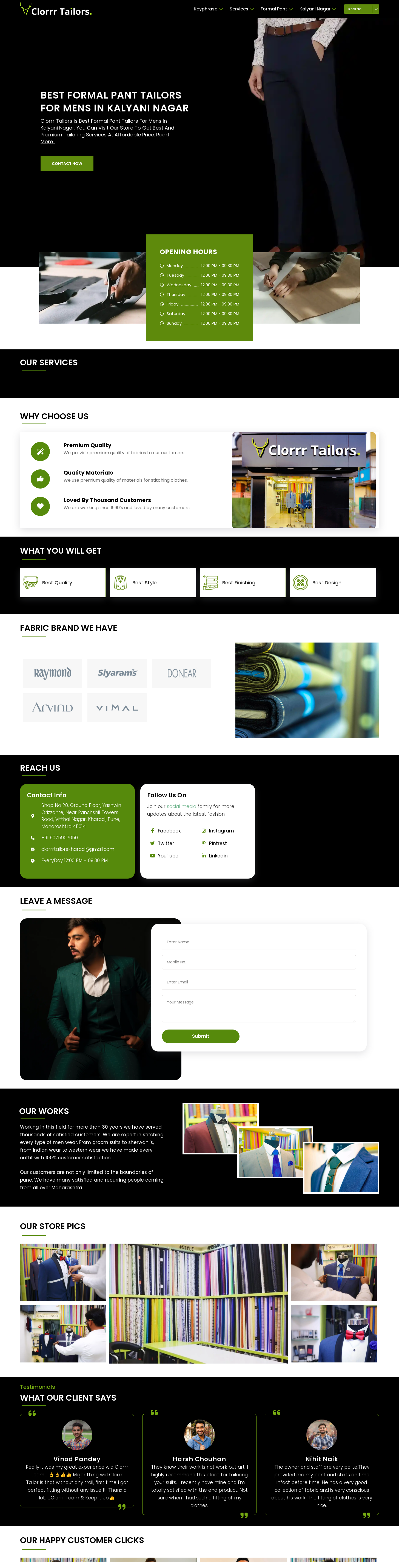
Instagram (216, 831)
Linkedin (213, 855)
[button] (67, 163)
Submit (200, 1036)
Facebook (164, 831)
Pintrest (212, 843)
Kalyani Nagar (318, 9)
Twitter (160, 843)
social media (181, 806)
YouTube (162, 855)
